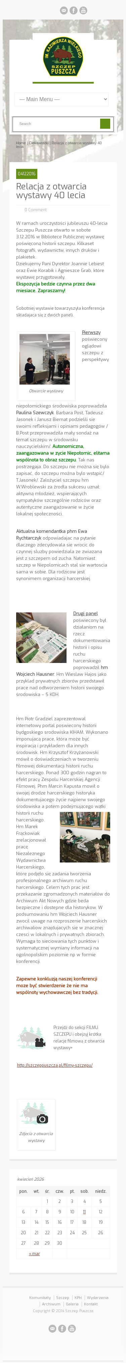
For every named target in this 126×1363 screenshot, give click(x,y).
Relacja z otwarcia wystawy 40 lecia (51, 191)
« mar (34, 1253)
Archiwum (51, 1304)
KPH (78, 1297)
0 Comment (36, 210)
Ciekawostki (39, 143)
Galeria (72, 1304)
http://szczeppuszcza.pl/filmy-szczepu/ (55, 1065)
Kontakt (91, 1304)
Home (21, 143)
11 (84, 1212)
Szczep (62, 1297)
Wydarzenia (98, 1297)
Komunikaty (40, 1297)
